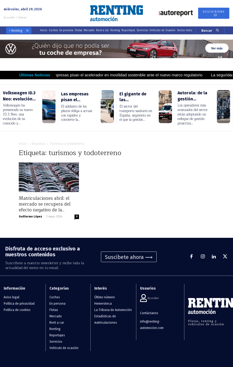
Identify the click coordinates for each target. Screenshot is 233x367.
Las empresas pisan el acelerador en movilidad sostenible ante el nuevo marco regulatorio (128, 75)
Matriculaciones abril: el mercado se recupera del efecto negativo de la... (45, 204)
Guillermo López (30, 216)
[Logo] (116, 13)
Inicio (23, 144)
